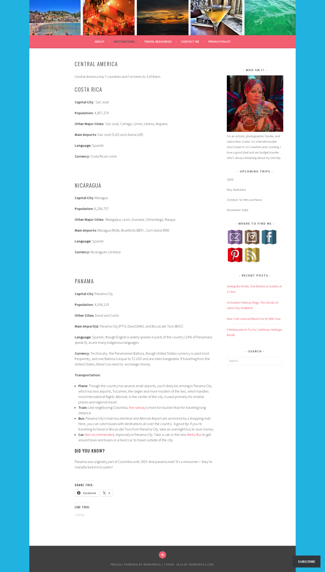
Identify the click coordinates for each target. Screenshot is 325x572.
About (99, 42)
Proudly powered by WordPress (135, 564)
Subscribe (306, 561)
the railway (137, 407)
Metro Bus (194, 434)
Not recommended (99, 434)
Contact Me (190, 42)
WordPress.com (201, 564)
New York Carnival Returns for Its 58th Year (254, 319)
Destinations (124, 42)
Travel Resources (158, 42)
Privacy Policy (219, 42)
